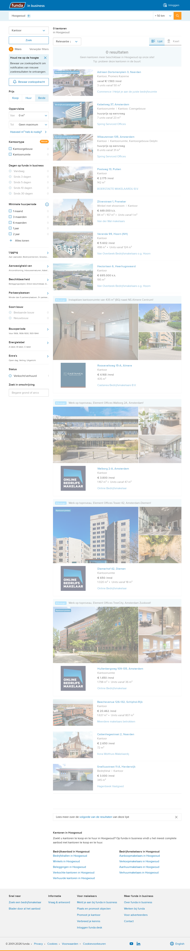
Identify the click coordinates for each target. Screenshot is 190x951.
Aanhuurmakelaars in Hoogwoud (139, 867)
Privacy (38, 944)
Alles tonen (19, 240)
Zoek (29, 40)
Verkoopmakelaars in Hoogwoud (139, 861)
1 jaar (16, 228)
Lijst (156, 41)
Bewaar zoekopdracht (29, 81)
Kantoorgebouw (23, 149)
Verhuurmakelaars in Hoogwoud (139, 872)
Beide (41, 99)
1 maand (18, 211)
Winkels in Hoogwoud (66, 861)
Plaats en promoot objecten (94, 908)
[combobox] (81, 16)
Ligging (29, 254)
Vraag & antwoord (59, 902)
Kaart (173, 41)
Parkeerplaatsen (29, 294)
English (177, 944)
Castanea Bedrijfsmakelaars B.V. (116, 385)
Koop (15, 99)
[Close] (176, 817)
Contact (129, 921)
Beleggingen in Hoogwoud (69, 867)
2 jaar (16, 234)
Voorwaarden (70, 944)
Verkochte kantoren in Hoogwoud (73, 872)
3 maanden (20, 217)
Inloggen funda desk (89, 927)
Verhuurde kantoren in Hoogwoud (74, 878)
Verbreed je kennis (88, 921)
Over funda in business (138, 902)
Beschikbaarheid (29, 281)
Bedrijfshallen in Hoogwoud (70, 856)
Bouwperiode (29, 330)
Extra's (29, 357)
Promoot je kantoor (88, 915)
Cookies (52, 944)
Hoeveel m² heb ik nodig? (29, 132)
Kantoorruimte (22, 154)
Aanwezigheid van (29, 267)
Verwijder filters (39, 49)
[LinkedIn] (138, 944)
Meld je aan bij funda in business (97, 902)
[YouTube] (131, 944)
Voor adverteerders (136, 915)
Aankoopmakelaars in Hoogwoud (139, 856)
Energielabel (29, 344)
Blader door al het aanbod (24, 908)
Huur (28, 99)
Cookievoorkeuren (94, 944)
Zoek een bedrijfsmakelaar (25, 902)
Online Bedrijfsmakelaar (112, 488)
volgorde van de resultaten (95, 817)
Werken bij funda (134, 908)
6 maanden (20, 223)
